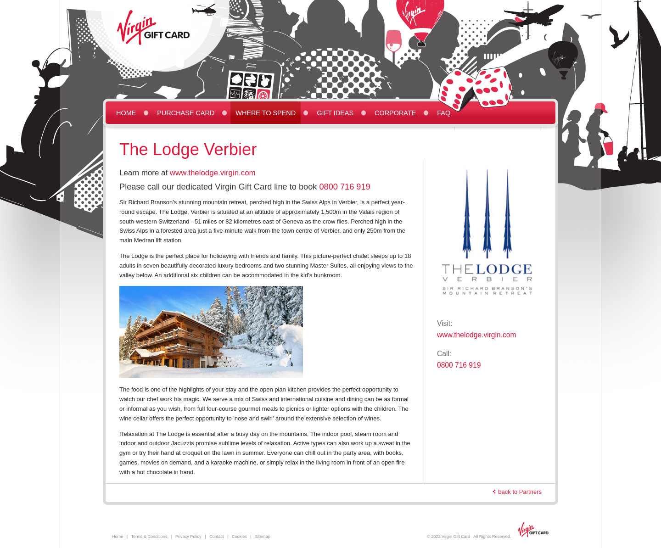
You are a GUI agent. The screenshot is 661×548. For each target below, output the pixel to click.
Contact (216, 536)
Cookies (239, 536)
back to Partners (520, 491)
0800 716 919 (344, 186)
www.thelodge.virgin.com (213, 172)
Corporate (395, 113)
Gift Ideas (335, 113)
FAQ (443, 113)
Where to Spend (265, 113)
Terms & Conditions (149, 536)
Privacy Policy (188, 536)
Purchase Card (185, 113)
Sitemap (262, 536)
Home (126, 113)
